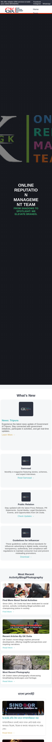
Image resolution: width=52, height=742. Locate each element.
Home (36, 9)
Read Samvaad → (26, 478)
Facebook (37, 2)
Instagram (37, 4)
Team (35, 13)
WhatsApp (46, 4)
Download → (26, 557)
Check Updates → (26, 516)
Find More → (8, 612)
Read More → (9, 648)
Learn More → (8, 435)
